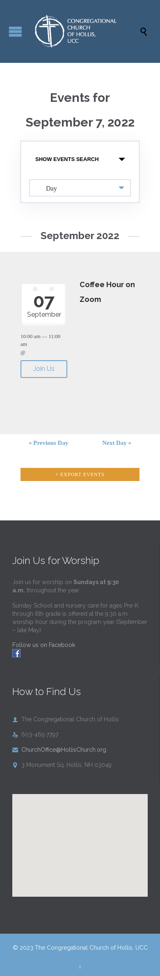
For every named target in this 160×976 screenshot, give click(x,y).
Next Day (116, 443)
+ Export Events (80, 474)
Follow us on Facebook (43, 645)
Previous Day (48, 443)
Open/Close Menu (15, 31)
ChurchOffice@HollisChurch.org (59, 749)
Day (46, 188)
